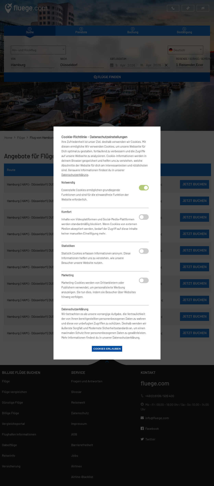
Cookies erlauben (107, 348)
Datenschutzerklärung (74, 174)
